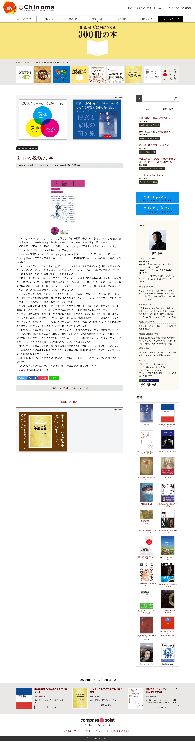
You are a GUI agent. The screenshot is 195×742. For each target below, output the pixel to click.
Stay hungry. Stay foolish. (152, 175)
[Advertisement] (97, 431)
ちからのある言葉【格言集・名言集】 (152, 168)
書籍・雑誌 (97, 19)
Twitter (21, 378)
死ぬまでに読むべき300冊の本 (41, 62)
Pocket (43, 378)
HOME (18, 62)
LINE (54, 378)
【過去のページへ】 (80, 388)
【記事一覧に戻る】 (69, 402)
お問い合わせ (146, 19)
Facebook (32, 378)
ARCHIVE (168, 109)
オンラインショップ (171, 19)
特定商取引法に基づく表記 (120, 731)
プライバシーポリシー (83, 731)
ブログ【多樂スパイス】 (147, 152)
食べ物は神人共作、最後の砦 (154, 145)
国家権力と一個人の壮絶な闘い (155, 118)
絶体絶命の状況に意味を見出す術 (156, 131)
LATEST (146, 109)
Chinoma (49, 19)
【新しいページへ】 (60, 388)
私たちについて (24, 19)
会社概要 (122, 19)
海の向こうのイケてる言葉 (148, 182)
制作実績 (73, 19)
